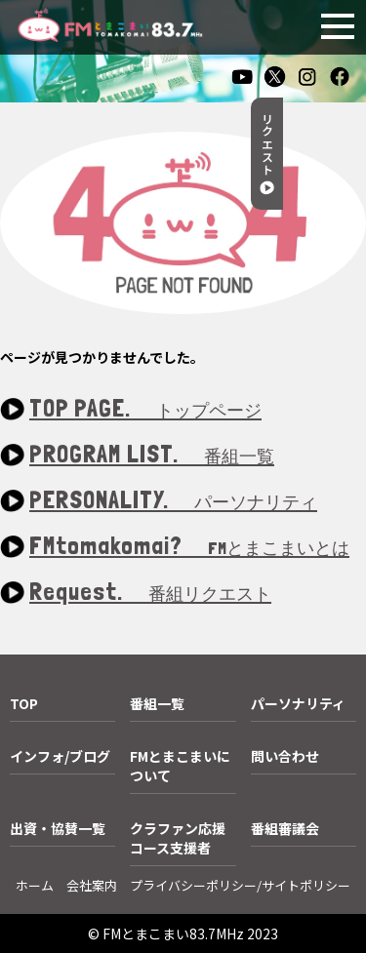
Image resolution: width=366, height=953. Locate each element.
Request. (150, 592)
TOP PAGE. (145, 409)
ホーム (35, 885)
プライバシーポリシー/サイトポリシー (240, 885)
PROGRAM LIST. (151, 455)
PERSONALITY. (173, 501)
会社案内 (91, 885)
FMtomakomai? (189, 547)
